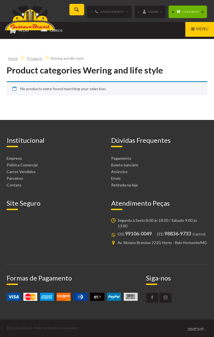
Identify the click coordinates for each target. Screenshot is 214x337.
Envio (116, 178)
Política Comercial (22, 165)
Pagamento (121, 158)
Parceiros (15, 178)
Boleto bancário (124, 165)
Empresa (14, 158)
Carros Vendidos (21, 171)
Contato (14, 185)
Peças (19, 31)
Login (150, 12)
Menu (199, 29)
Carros (51, 31)
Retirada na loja (124, 185)
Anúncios (119, 171)
